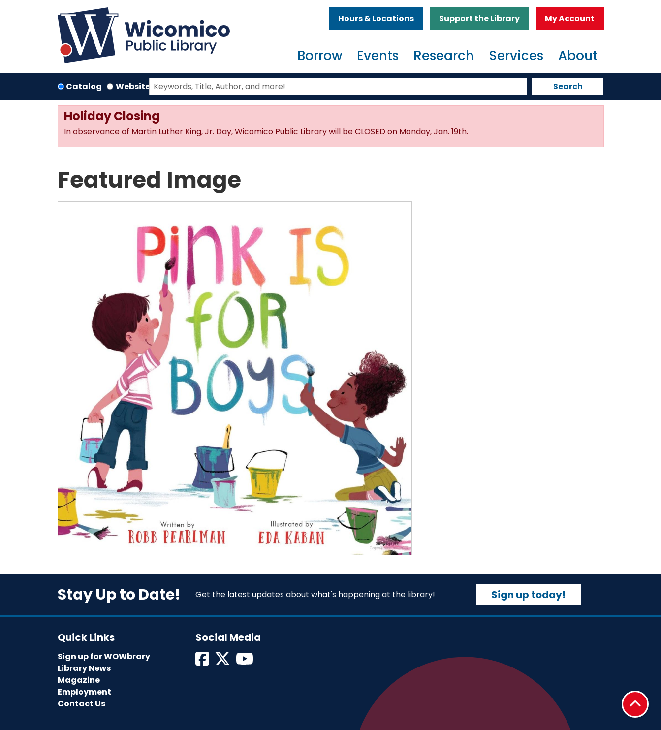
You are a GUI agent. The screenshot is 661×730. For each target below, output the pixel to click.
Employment (84, 692)
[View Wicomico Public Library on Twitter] (223, 661)
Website (133, 86)
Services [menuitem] (516, 55)
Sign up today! (528, 595)
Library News (84, 668)
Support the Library (479, 18)
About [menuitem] (578, 55)
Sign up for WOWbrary (104, 656)
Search (568, 86)
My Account (570, 18)
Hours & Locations (376, 18)
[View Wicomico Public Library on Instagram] (245, 661)
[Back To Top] (635, 704)
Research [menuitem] (443, 55)
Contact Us (81, 703)
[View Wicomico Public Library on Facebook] (203, 661)
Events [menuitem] (378, 55)
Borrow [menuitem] (319, 55)
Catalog (84, 86)
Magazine (79, 680)
